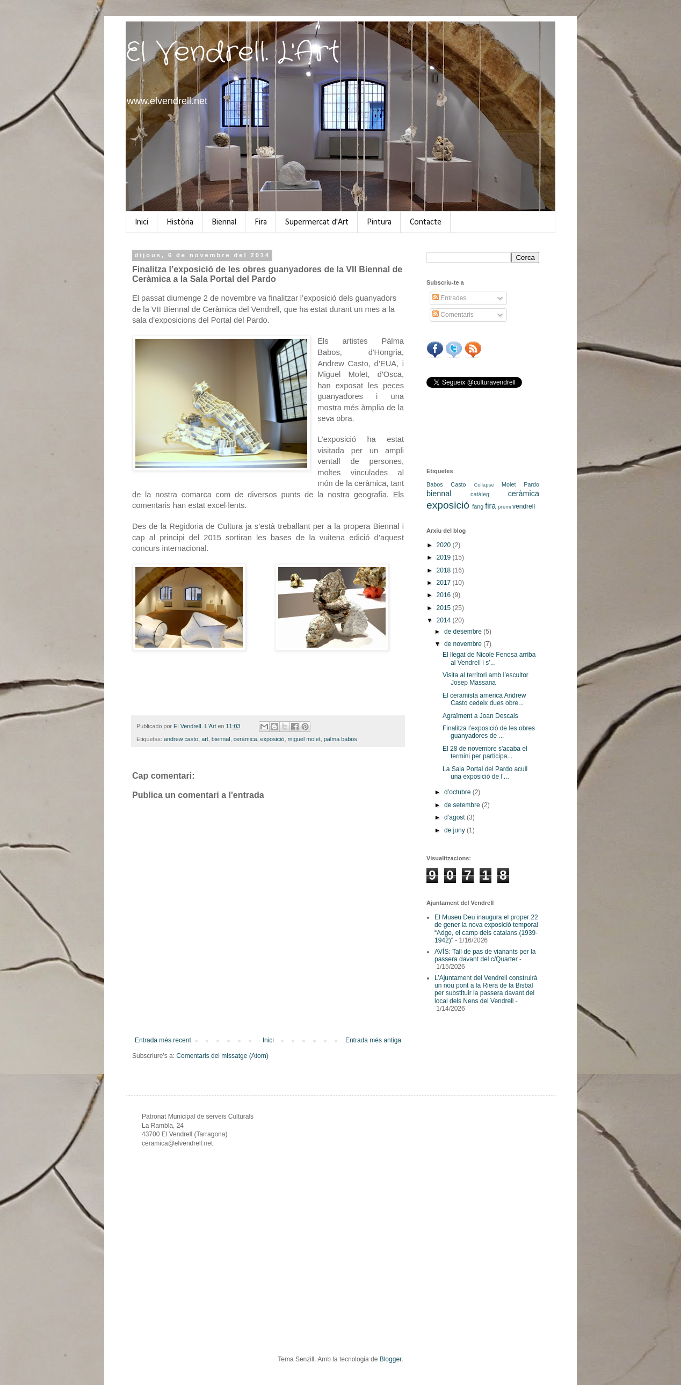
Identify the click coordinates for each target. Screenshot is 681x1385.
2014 (445, 620)
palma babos (340, 739)
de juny (455, 830)
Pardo (531, 484)
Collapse (484, 485)
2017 (445, 582)
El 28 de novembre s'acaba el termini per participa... (485, 752)
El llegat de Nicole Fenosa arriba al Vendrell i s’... (489, 658)
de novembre (463, 644)
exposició (272, 739)
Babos (434, 484)
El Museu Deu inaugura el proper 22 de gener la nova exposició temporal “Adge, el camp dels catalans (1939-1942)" (486, 928)
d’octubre (458, 792)
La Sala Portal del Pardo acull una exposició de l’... (485, 772)
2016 (445, 595)
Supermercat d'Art (317, 222)
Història (179, 222)
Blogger (391, 1359)
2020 (445, 545)
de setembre (463, 805)
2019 (445, 557)
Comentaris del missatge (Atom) (222, 1056)
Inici (141, 222)
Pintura (379, 222)
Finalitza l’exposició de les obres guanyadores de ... (489, 731)
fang (477, 506)
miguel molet (304, 739)
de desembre (463, 631)
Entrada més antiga (373, 1040)
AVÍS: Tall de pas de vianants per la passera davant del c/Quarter (484, 955)
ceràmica (245, 739)
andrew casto (181, 739)
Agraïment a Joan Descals (480, 716)
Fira (261, 222)
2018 (445, 570)
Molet (509, 484)
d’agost (455, 817)
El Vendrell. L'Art (233, 52)
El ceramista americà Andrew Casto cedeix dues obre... (484, 699)
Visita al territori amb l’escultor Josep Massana (485, 678)
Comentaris (453, 314)
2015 (445, 608)
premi (504, 507)
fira (490, 506)
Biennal (224, 222)
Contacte (425, 222)
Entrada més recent (163, 1040)
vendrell (523, 506)
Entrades (449, 298)
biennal (221, 739)
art (204, 739)
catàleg (479, 494)
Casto (458, 484)
